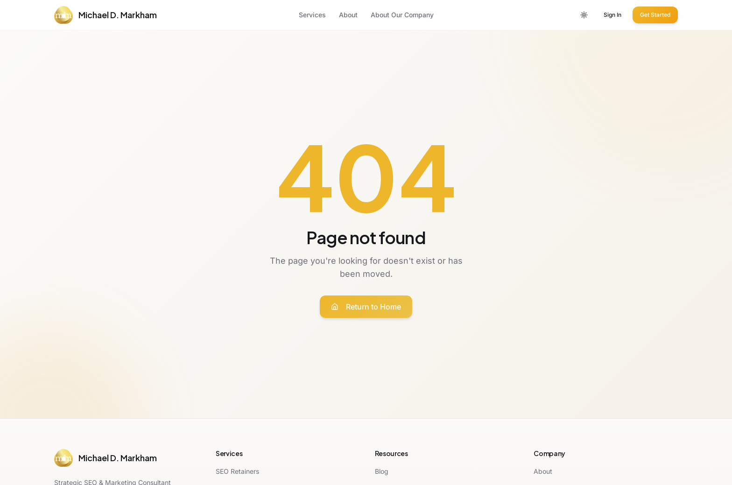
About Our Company (402, 15)
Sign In (612, 14)
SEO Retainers (237, 471)
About (348, 15)
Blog (381, 471)
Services (312, 15)
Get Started (655, 14)
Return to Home (366, 306)
